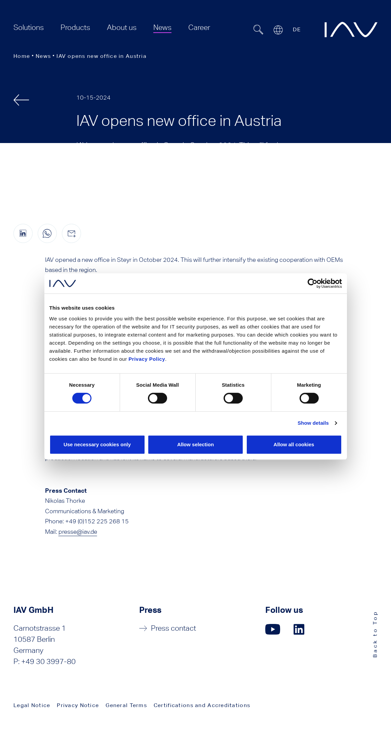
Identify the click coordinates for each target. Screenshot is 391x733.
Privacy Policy (146, 359)
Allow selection (195, 444)
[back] (21, 100)
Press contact (173, 628)
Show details (313, 423)
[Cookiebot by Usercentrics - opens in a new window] (312, 283)
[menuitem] (28, 27)
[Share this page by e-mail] (71, 233)
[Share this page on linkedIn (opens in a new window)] (23, 233)
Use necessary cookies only (97, 444)
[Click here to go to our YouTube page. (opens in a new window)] (272, 629)
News (43, 56)
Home (21, 56)
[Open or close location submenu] (278, 30)
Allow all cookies (294, 444)
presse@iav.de (77, 531)
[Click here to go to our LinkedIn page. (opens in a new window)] (300, 629)
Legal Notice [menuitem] (31, 705)
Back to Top (375, 634)
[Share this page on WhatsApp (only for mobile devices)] (47, 233)
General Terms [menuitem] (126, 705)
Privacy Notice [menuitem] (78, 705)
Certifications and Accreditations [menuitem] (202, 705)
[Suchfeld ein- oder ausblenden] (258, 30)
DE (297, 29)
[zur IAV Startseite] (351, 29)
